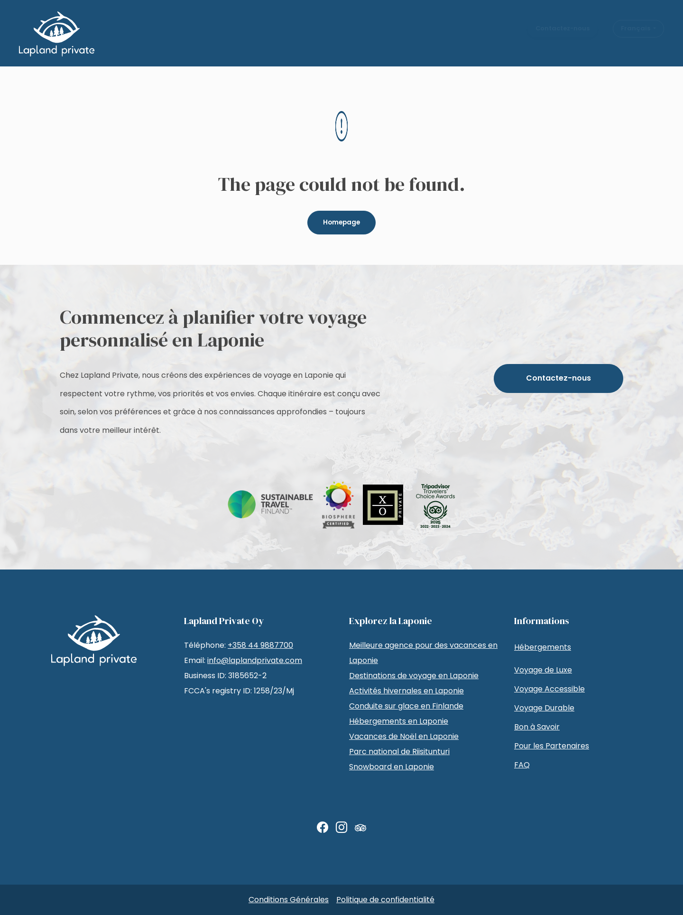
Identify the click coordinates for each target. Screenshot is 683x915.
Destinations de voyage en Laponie (414, 675)
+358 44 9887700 (260, 645)
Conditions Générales (289, 899)
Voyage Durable (544, 707)
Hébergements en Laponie (398, 721)
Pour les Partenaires (551, 745)
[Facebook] (322, 827)
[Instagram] (341, 827)
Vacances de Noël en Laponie (404, 736)
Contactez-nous (562, 35)
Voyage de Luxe (543, 669)
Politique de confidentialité (385, 899)
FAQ (522, 764)
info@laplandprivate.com (254, 660)
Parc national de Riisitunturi (399, 751)
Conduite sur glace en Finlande (406, 705)
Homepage (341, 222)
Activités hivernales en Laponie (406, 690)
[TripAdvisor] (360, 827)
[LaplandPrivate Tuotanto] (56, 33)
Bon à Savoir (537, 726)
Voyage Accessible (549, 688)
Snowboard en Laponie (391, 766)
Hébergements (542, 647)
